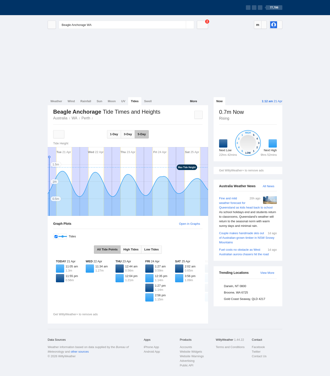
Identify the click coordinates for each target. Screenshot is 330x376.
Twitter (256, 351)
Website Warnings (192, 356)
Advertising (187, 360)
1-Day (114, 134)
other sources (80, 351)
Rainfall (85, 101)
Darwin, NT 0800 (235, 286)
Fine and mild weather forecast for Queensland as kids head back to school (248, 212)
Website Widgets (191, 351)
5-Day (142, 134)
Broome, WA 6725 (236, 292)
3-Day (128, 134)
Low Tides (151, 249)
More (193, 101)
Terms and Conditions (230, 347)
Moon (112, 101)
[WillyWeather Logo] (69, 7)
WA (74, 118)
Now (219, 101)
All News (268, 186)
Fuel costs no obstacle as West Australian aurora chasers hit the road (248, 251)
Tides (135, 101)
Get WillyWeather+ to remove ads (241, 170)
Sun (99, 101)
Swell (148, 101)
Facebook (258, 347)
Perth (85, 118)
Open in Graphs (189, 223)
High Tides (130, 249)
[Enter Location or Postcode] (126, 25)
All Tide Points (107, 249)
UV (123, 101)
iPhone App (151, 347)
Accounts (186, 347)
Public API (186, 365)
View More (267, 272)
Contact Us (259, 356)
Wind (71, 101)
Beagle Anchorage (95, 118)
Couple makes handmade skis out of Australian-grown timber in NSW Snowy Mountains (248, 237)
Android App (152, 351)
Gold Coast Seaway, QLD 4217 (244, 299)
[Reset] (182, 25)
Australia (60, 118)
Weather (56, 101)
